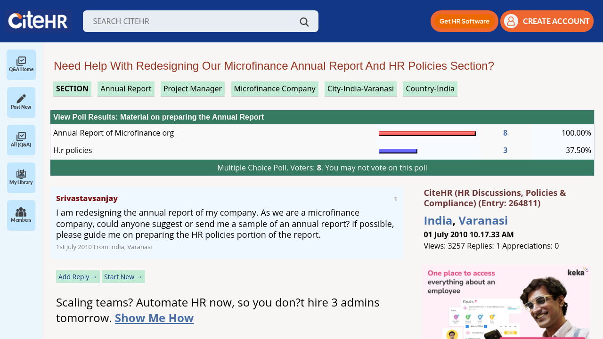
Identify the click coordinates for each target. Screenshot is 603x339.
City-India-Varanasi (360, 88)
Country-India (430, 88)
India (438, 220)
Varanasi (483, 220)
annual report (125, 88)
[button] (464, 21)
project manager (192, 88)
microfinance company (275, 88)
